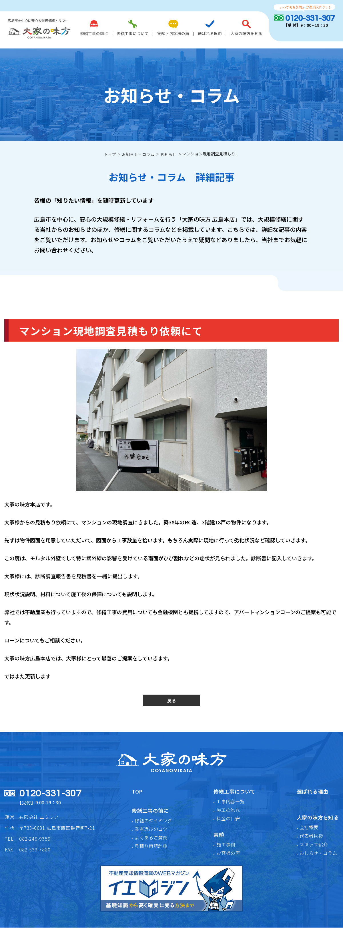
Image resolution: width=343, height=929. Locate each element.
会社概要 (309, 828)
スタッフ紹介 (314, 845)
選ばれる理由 (210, 28)
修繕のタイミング (153, 821)
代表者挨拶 (311, 837)
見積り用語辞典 (151, 847)
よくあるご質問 (151, 838)
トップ (110, 154)
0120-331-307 (310, 18)
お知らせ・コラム (138, 154)
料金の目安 (228, 819)
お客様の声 (228, 854)
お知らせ (168, 154)
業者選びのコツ (151, 830)
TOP (137, 792)
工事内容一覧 (230, 802)
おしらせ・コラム (318, 854)
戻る (171, 701)
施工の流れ (228, 811)
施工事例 (225, 845)
